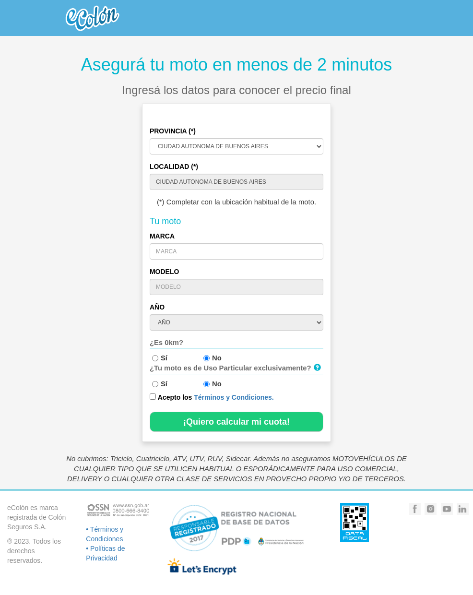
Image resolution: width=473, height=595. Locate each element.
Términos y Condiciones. (233, 397)
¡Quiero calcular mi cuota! (236, 422)
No (212, 358)
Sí (159, 358)
